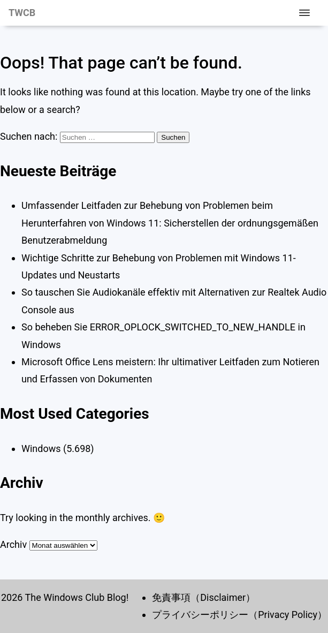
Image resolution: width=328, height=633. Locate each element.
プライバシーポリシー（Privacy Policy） (239, 614)
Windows (41, 448)
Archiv (13, 544)
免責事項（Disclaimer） (203, 597)
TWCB (22, 12)
